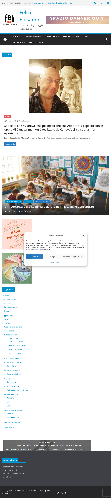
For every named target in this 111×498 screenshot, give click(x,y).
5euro (6, 311)
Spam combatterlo (14, 374)
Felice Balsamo (24, 121)
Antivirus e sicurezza (15, 338)
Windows (10, 398)
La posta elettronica (12, 371)
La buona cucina (11, 307)
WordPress (6, 493)
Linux (9, 406)
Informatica (17, 42)
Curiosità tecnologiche (13, 202)
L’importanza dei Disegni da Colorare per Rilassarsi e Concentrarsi (50, 207)
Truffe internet (15, 353)
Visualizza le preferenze (73, 256)
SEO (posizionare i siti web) (18, 390)
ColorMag (42, 490)
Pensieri (7, 116)
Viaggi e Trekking (71, 36)
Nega (52, 256)
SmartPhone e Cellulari (13, 410)
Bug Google (11, 382)
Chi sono (16, 36)
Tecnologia (28, 202)
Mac (8, 402)
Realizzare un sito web (13, 386)
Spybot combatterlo (17, 341)
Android (10, 414)
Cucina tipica (51, 36)
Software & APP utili (12, 422)
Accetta (34, 256)
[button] (83, 236)
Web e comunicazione (42, 202)
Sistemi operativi (11, 394)
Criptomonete (9, 331)
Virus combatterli (16, 349)
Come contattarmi (32, 36)
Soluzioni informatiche (13, 335)
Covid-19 (86, 36)
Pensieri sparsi (36, 42)
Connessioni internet (12, 359)
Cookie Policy (54, 262)
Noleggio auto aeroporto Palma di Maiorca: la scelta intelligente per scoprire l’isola (51, 4)
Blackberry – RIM (13, 418)
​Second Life (11, 366)
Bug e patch (9, 378)
